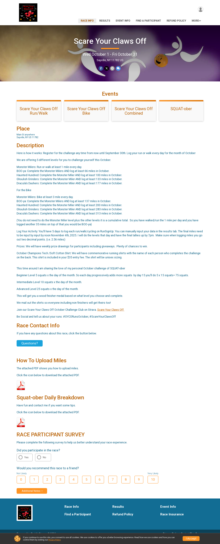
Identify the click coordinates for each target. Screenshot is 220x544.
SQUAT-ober (181, 113)
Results (104, 20)
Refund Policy (176, 20)
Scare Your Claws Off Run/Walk (39, 115)
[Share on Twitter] (106, 68)
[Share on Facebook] (101, 68)
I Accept (191, 538)
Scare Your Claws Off (110, 41)
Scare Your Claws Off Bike (86, 115)
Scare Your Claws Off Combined (134, 115)
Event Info (123, 20)
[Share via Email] (112, 68)
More (195, 20)
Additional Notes (31, 495)
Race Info (87, 20)
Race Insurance (172, 519)
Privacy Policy (54, 540)
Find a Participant (148, 20)
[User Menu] (200, 9)
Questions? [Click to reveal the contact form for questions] (29, 348)
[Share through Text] (117, 68)
